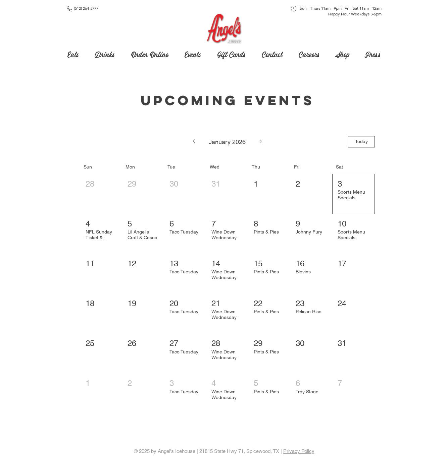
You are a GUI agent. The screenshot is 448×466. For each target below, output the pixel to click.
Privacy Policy (298, 451)
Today (361, 141)
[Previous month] (193, 141)
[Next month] (260, 141)
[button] (231, 53)
